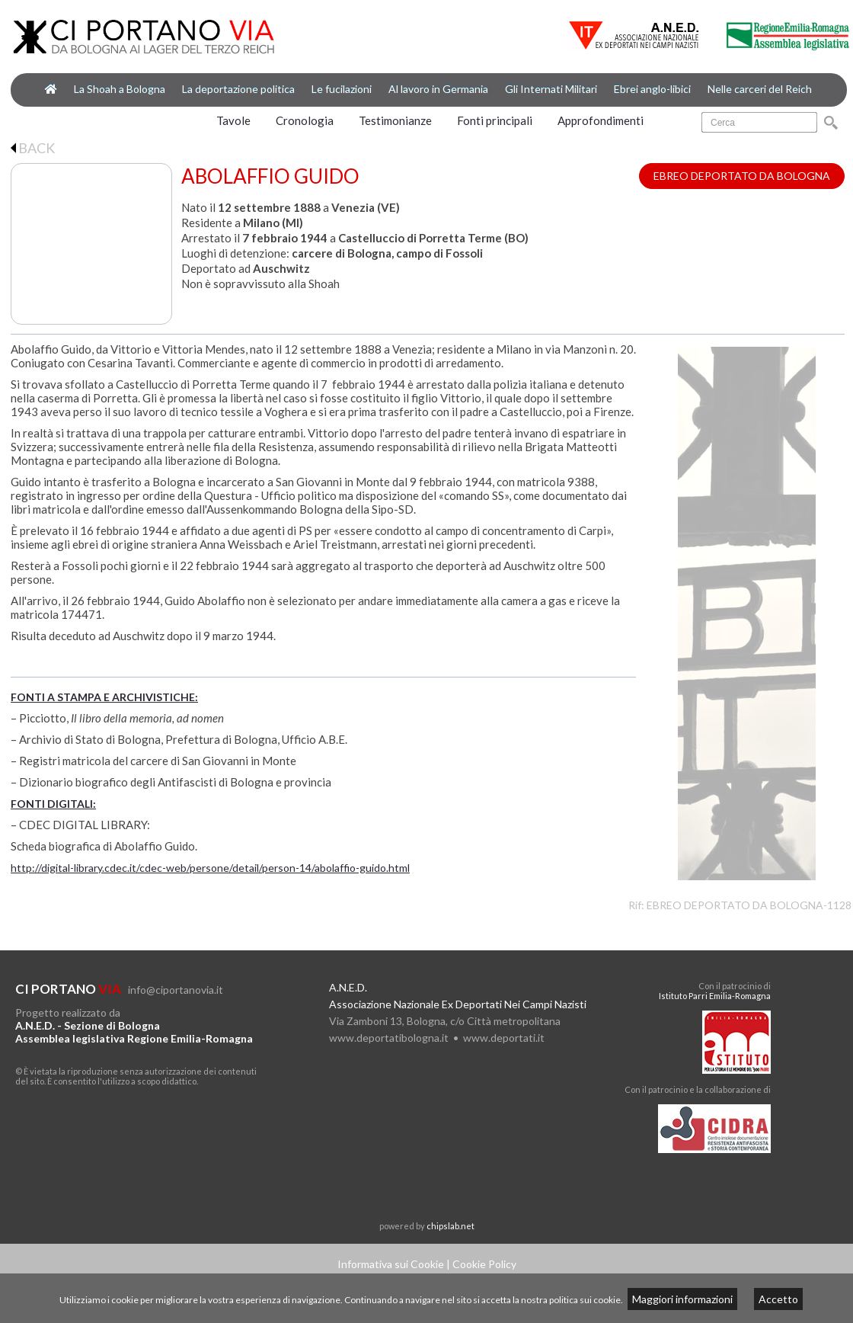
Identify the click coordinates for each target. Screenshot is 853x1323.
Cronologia (305, 120)
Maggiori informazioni (682, 1299)
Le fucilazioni (341, 88)
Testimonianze (395, 120)
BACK (33, 147)
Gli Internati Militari (551, 88)
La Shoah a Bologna (119, 88)
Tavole (233, 120)
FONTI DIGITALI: (53, 803)
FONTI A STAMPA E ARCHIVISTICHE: (104, 696)
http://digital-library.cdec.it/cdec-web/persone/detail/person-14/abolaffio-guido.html (210, 867)
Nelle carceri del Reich (760, 88)
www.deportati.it (504, 1037)
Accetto (778, 1299)
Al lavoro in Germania (438, 88)
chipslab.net (450, 1226)
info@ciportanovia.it (175, 989)
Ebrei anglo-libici (652, 88)
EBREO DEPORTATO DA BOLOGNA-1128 (749, 905)
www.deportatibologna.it (389, 1037)
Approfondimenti (600, 120)
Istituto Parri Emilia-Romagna (715, 996)
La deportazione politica (238, 88)
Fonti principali (494, 120)
